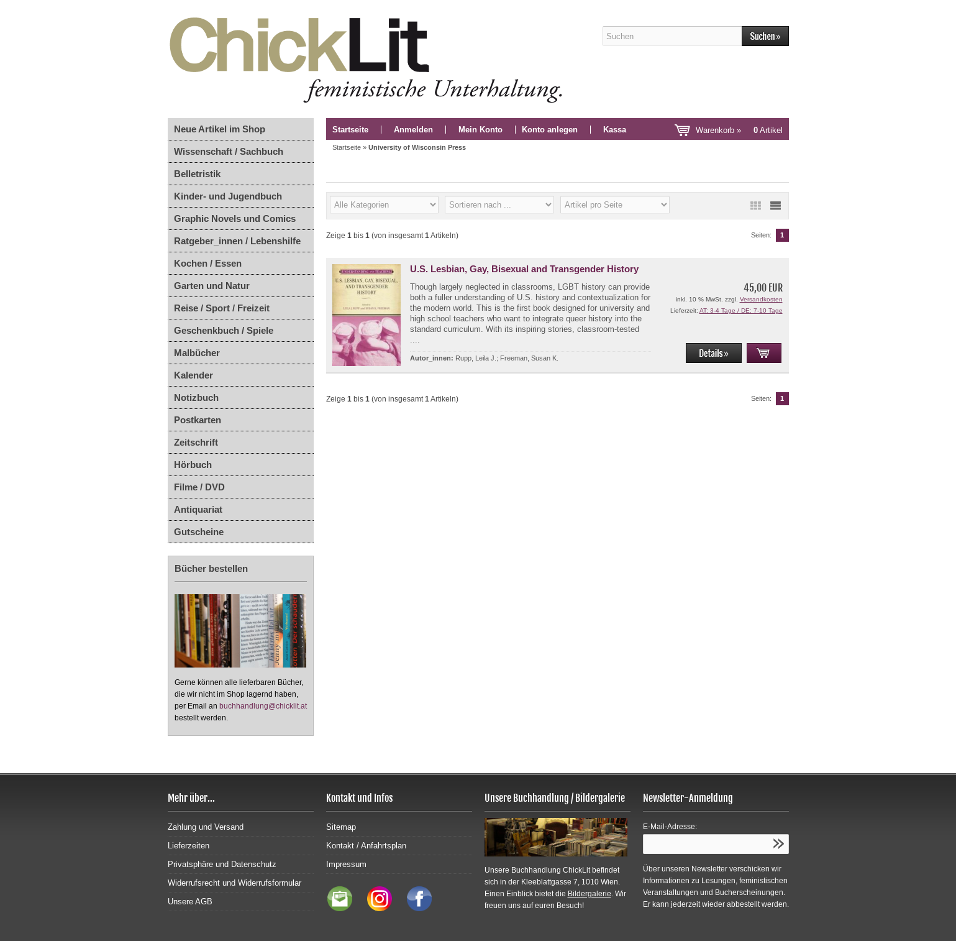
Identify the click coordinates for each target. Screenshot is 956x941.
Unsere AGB (190, 901)
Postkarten (197, 420)
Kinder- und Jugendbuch (228, 196)
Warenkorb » (739, 130)
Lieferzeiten (188, 845)
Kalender (193, 375)
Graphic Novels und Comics (235, 218)
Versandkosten (761, 299)
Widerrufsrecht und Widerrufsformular (234, 883)
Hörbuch (193, 464)
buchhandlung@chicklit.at (263, 706)
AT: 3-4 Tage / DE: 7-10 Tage (741, 310)
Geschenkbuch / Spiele (223, 330)
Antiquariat (198, 509)
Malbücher (197, 352)
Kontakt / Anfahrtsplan (366, 845)
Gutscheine (199, 531)
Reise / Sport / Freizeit (222, 308)
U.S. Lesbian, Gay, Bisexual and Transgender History (524, 269)
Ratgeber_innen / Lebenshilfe (237, 241)
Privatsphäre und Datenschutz (222, 864)
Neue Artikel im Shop (219, 129)
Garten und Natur (212, 285)
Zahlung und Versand (206, 827)
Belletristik (197, 173)
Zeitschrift (196, 442)
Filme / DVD (199, 487)
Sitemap (341, 827)
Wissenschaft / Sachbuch (228, 151)
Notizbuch (196, 397)
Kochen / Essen (208, 263)
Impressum (346, 864)
